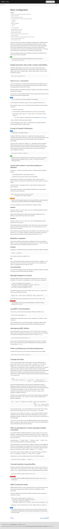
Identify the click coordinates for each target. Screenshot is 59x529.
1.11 (56, 4)
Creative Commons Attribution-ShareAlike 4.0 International (36, 526)
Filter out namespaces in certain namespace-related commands (22, 36)
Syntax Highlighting (44, 518)
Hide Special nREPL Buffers (16, 32)
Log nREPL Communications (16, 30)
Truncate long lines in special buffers (17, 38)
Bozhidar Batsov (14, 524)
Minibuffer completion (15, 23)
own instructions (43, 117)
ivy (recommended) (15, 27)
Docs (7, 1)
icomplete (13, 24)
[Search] (50, 2)
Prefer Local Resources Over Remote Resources (19, 33)
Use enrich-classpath (15, 15)
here (29, 256)
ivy (33, 271)
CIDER (3, 1)
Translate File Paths (14, 35)
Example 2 (14, 21)
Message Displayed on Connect (16, 29)
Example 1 (14, 20)
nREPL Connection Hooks (15, 39)
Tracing (12, 518)
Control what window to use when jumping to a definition (21, 18)
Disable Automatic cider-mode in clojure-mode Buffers (21, 14)
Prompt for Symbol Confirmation (17, 17)
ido (12, 26)
